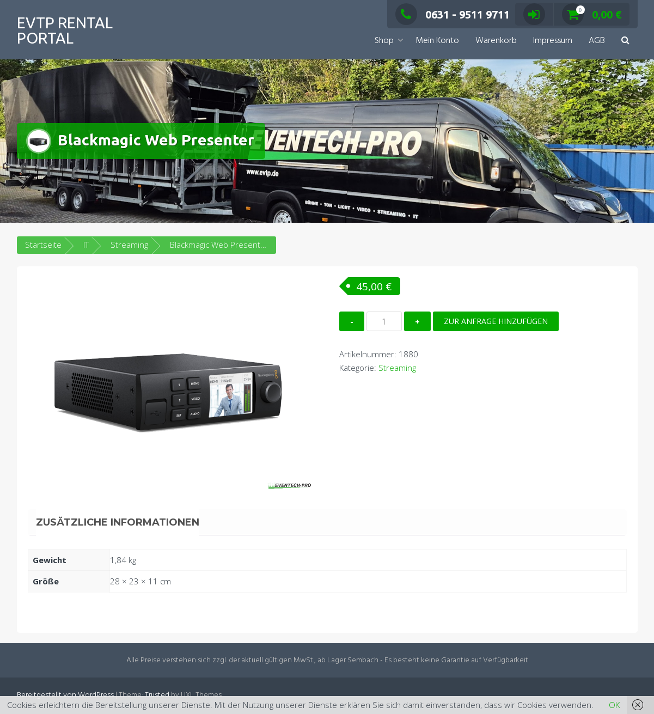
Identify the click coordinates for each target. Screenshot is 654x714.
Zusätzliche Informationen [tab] (117, 522)
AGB (597, 41)
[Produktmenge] (384, 321)
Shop (384, 41)
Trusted (157, 695)
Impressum (552, 41)
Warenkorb (496, 41)
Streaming (129, 244)
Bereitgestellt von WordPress (65, 695)
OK (614, 704)
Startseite (43, 244)
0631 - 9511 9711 (452, 14)
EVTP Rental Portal (65, 30)
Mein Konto (437, 41)
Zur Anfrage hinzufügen (496, 321)
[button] (625, 41)
